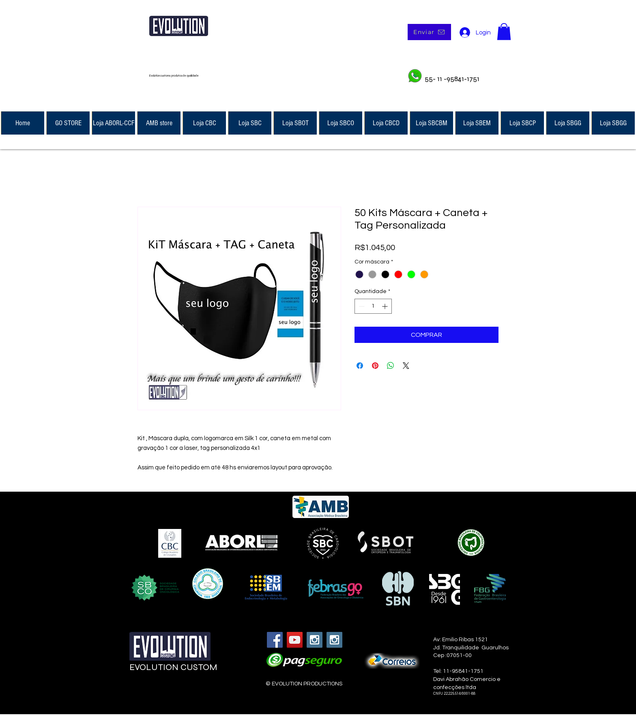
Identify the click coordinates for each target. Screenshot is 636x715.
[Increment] (385, 306)
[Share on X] (406, 365)
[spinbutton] (373, 306)
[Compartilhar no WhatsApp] (390, 365)
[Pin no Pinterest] (375, 365)
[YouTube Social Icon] (295, 640)
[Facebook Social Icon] (275, 640)
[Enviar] (429, 32)
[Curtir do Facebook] (179, 691)
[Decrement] (361, 306)
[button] (504, 31)
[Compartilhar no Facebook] (360, 365)
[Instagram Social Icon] (314, 640)
